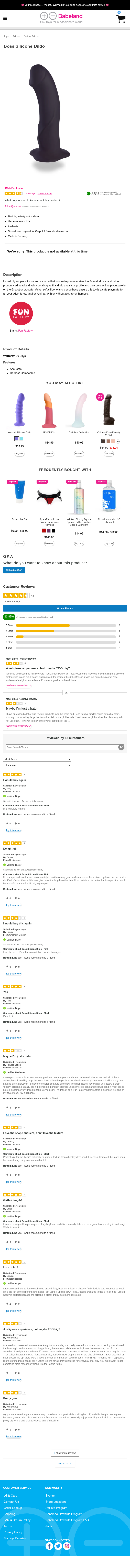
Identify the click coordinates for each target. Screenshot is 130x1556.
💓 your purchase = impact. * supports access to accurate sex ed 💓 (65, 4)
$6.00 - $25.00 (19, 530)
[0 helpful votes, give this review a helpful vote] (7, 823)
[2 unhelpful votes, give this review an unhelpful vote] (16, 1304)
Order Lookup (13, 1508)
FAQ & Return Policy (17, 1520)
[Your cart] (121, 18)
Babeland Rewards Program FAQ (67, 1520)
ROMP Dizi (49, 432)
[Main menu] (5, 18)
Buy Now (19, 453)
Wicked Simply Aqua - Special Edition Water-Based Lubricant (79, 522)
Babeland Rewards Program (64, 1514)
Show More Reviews (64, 1453)
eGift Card (10, 1495)
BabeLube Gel (19, 519)
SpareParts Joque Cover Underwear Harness (49, 522)
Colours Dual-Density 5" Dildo (108, 434)
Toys (6, 36)
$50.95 (79, 442)
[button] (16, 438)
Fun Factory (25, 330)
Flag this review (13, 830)
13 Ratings (30, 193)
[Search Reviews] (65, 747)
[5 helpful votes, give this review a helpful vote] (7, 1429)
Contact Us (11, 1501)
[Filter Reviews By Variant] (37, 765)
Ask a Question (13, 206)
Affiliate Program (56, 1508)
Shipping (9, 1514)
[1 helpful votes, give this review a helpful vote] (7, 1373)
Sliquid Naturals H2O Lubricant (109, 521)
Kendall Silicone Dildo (19, 432)
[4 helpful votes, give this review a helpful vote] (7, 1304)
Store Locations (56, 1501)
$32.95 (19, 446)
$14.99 (79, 533)
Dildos (16, 36)
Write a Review (45, 193)
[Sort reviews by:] (37, 759)
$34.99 (49, 442)
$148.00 (49, 537)
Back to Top (65, 1463)
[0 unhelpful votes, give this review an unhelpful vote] (16, 823)
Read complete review (18, 686)
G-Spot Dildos (31, 36)
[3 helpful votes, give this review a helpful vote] (7, 1107)
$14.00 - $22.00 (108, 532)
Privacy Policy (13, 1532)
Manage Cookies (15, 1538)
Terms (8, 1526)
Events (50, 1495)
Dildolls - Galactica (79, 432)
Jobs (49, 1526)
